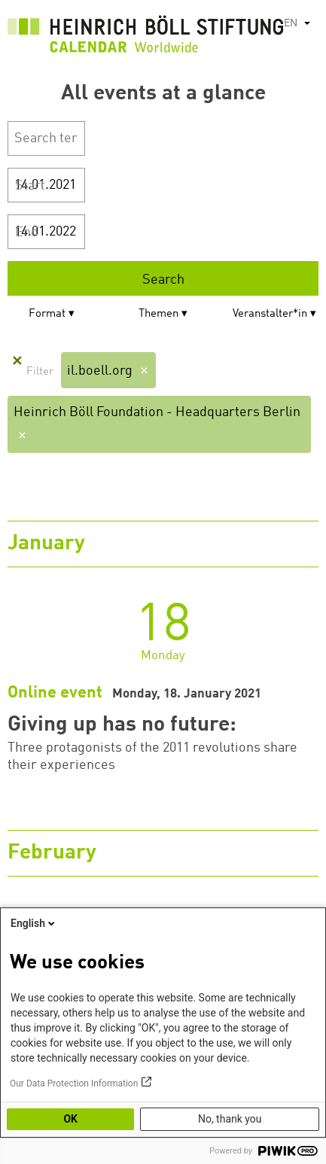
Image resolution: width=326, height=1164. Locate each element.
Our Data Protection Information (74, 1083)
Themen (158, 314)
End (26, 232)
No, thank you (230, 1119)
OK (70, 1119)
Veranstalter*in (270, 314)
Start (30, 186)
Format (47, 314)
